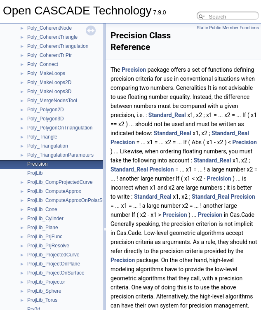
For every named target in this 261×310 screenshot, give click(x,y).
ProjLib (34, 173)
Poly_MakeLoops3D (49, 91)
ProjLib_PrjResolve (48, 246)
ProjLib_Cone (42, 209)
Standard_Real (167, 115)
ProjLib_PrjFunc (44, 237)
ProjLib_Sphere (44, 291)
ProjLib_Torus (42, 300)
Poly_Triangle (42, 137)
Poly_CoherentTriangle (52, 37)
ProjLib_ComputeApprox (54, 191)
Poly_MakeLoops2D (49, 82)
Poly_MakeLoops (46, 73)
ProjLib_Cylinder (45, 218)
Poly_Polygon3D (45, 119)
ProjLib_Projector (46, 282)
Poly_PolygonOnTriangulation (59, 128)
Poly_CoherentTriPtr (49, 55)
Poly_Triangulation (47, 146)
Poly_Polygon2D (45, 110)
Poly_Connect (42, 64)
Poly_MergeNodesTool (52, 100)
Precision (37, 164)
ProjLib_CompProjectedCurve (60, 182)
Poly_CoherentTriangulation (57, 46)
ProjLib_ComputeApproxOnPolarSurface (71, 200)
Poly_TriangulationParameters (60, 155)
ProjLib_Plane (42, 227)
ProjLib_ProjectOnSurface (56, 273)
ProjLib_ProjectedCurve (53, 255)
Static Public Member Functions (228, 28)
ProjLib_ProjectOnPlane (53, 264)
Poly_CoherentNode (49, 28)
